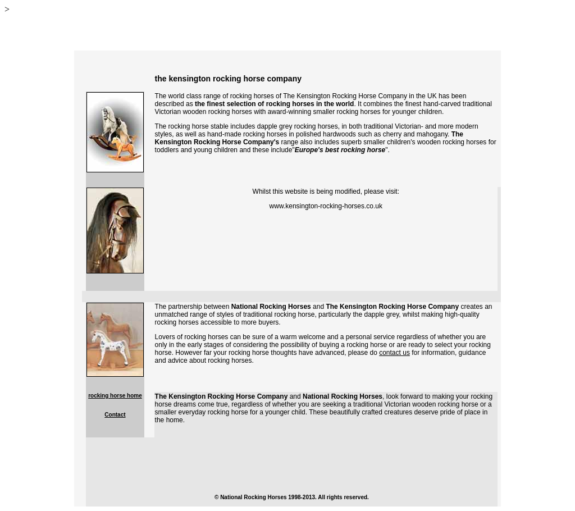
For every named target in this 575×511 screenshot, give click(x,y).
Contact (114, 415)
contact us (394, 353)
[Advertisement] (291, 463)
